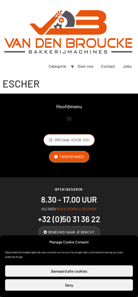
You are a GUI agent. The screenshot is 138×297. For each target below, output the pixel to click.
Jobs (127, 66)
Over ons (85, 66)
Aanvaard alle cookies (69, 271)
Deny (69, 285)
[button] (69, 118)
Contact (108, 66)
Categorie (57, 66)
